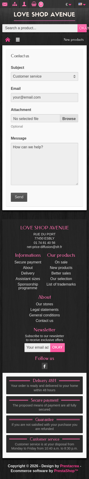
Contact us (44, 321)
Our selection (61, 279)
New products (74, 40)
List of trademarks (61, 284)
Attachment (21, 110)
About (28, 268)
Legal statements (44, 310)
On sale (61, 262)
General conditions (44, 315)
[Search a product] (40, 28)
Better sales (61, 273)
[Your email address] (37, 347)
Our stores (44, 304)
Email (16, 89)
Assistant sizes (28, 279)
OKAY (83, 28)
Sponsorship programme (28, 286)
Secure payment (28, 262)
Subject (17, 68)
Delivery (28, 273)
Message (19, 138)
